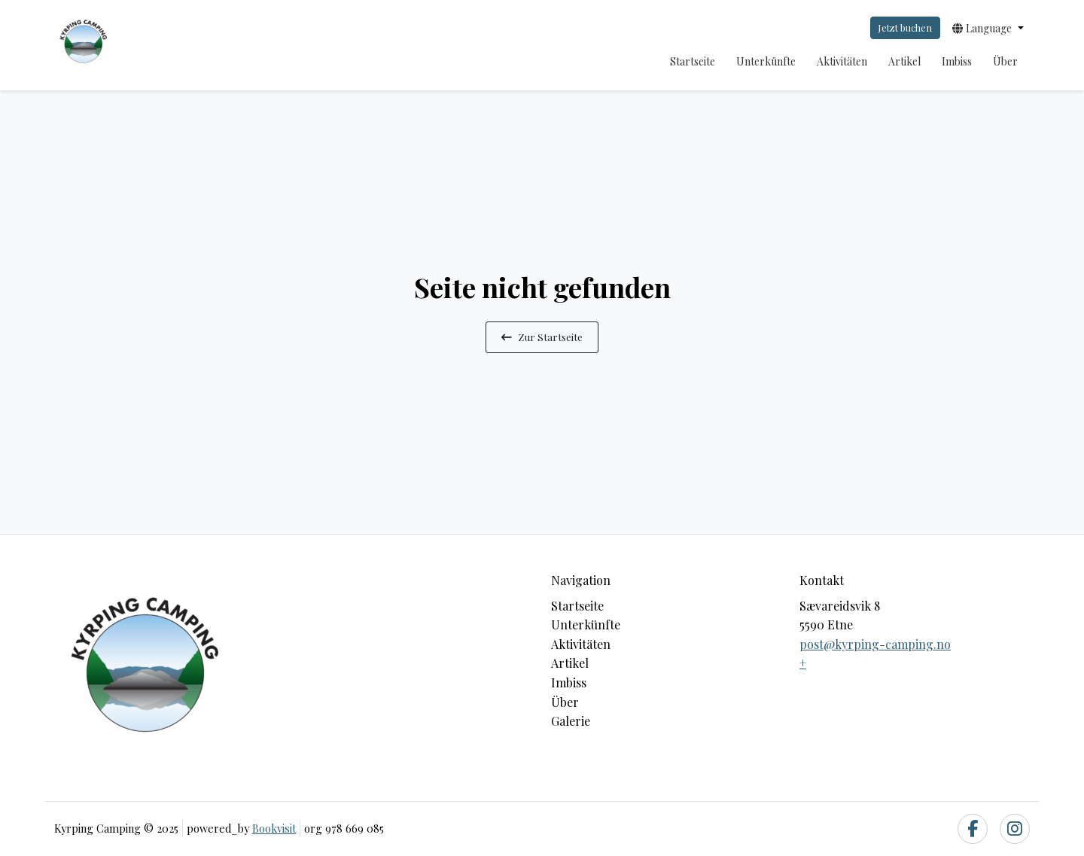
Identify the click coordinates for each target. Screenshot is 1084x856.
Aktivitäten (842, 61)
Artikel (904, 61)
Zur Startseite (542, 336)
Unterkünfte (766, 61)
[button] (988, 28)
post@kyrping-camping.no (875, 644)
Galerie (570, 721)
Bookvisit (274, 828)
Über (1005, 61)
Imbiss (957, 61)
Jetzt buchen (905, 27)
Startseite (692, 61)
